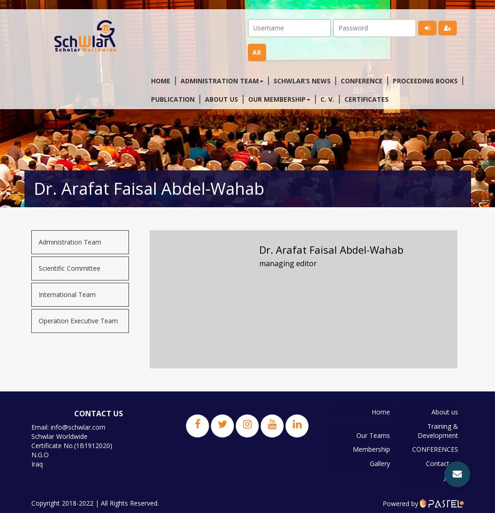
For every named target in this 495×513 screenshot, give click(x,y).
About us (221, 99)
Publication (173, 99)
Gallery (380, 462)
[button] (457, 474)
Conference (362, 80)
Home (160, 80)
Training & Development (437, 430)
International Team (67, 294)
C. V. (327, 99)
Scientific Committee (69, 268)
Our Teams (373, 435)
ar (256, 52)
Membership (371, 448)
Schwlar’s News (302, 80)
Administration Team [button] (222, 80)
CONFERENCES (435, 448)
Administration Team (70, 242)
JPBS (450, 476)
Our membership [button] (279, 99)
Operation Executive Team (78, 320)
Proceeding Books (425, 80)
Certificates (366, 99)
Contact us (441, 462)
